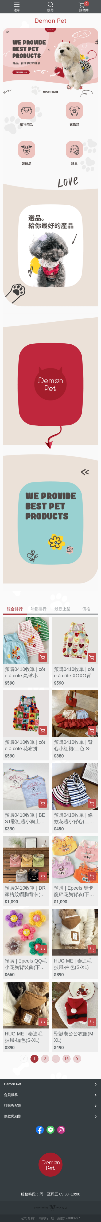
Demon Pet (12, 1084)
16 (66, 1059)
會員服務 (11, 1095)
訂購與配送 (12, 1106)
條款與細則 (12, 1116)
